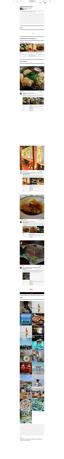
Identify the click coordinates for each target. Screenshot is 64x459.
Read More (32, 293)
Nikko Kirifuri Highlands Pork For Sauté (33, 222)
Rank (40, 2)
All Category (21, 9)
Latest (24, 2)
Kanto (27, 8)
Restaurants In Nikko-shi (32, 55)
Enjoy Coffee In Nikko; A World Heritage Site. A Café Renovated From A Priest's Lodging (33, 173)
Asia (23, 8)
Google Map (31, 107)
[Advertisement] (32, 18)
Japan (25, 8)
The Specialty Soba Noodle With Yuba (33, 94)
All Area (21, 8)
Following (32, 2)
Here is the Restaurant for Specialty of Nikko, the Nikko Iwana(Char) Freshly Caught (33, 268)
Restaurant (25, 9)
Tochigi (30, 8)
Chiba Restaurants (28, 440)
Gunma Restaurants (22, 440)
